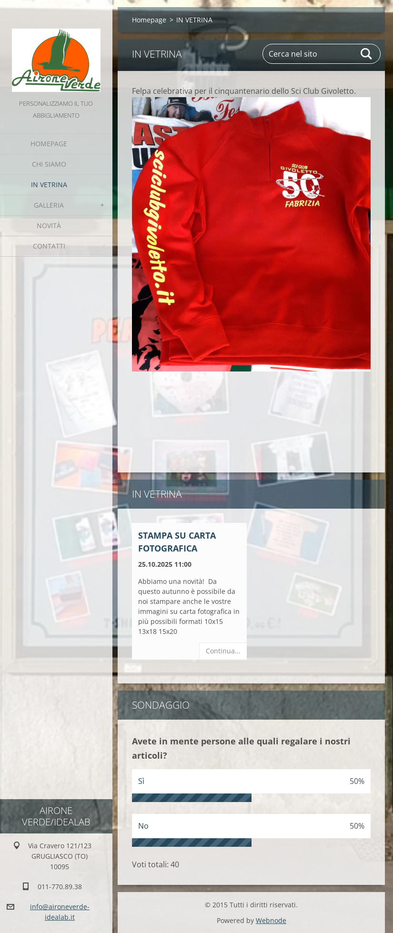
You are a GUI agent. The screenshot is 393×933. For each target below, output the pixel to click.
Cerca (367, 54)
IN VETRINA (49, 184)
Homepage (48, 143)
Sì (141, 781)
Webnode (271, 920)
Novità (49, 225)
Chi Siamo (49, 164)
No (143, 826)
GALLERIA (49, 205)
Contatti (49, 246)
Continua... (223, 650)
